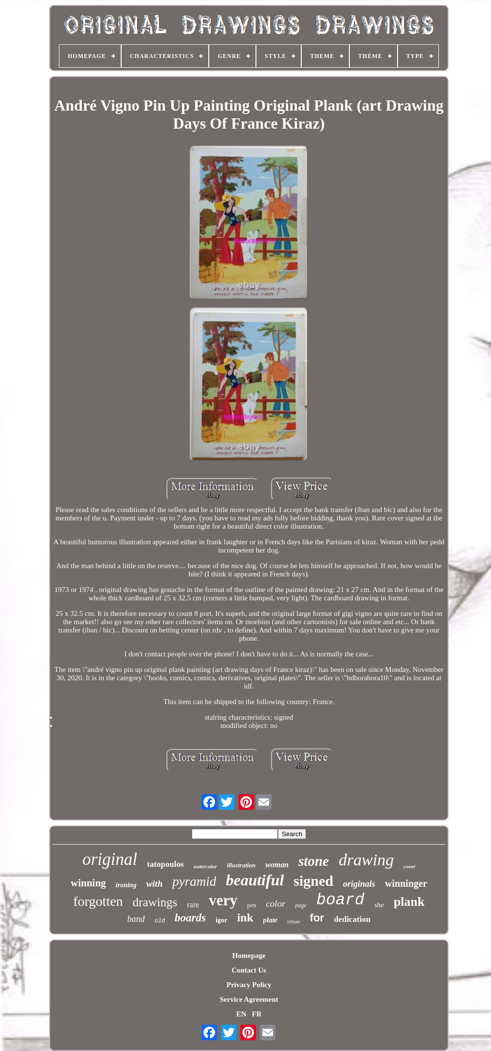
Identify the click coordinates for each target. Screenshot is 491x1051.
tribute (294, 921)
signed (313, 881)
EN (241, 1014)
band (136, 919)
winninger (406, 883)
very (223, 900)
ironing (126, 885)
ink (245, 917)
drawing (366, 860)
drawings (155, 902)
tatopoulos (165, 864)
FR (257, 1014)
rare (193, 904)
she (379, 905)
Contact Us (249, 970)
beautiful (255, 880)
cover (409, 866)
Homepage (248, 955)
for (317, 918)
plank (409, 902)
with (154, 884)
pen (251, 905)
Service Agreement (248, 999)
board (340, 900)
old (160, 920)
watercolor (205, 866)
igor (221, 920)
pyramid (194, 881)
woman (277, 864)
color (275, 903)
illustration (241, 865)
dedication (352, 919)
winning (88, 883)
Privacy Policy (248, 985)
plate (270, 920)
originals (359, 884)
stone (313, 861)
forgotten (98, 901)
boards (190, 918)
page (301, 905)
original (109, 859)
